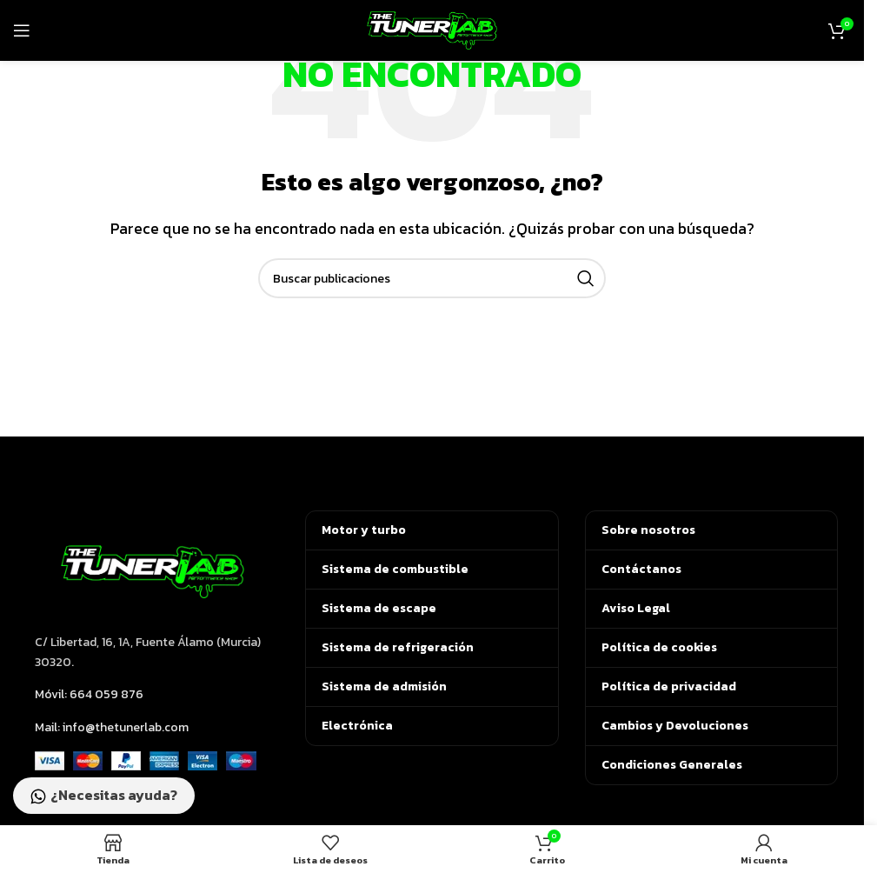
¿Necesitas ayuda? (103, 796)
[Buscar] (432, 278)
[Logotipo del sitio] (432, 28)
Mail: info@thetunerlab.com (112, 727)
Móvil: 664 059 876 (89, 694)
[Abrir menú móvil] (21, 30)
